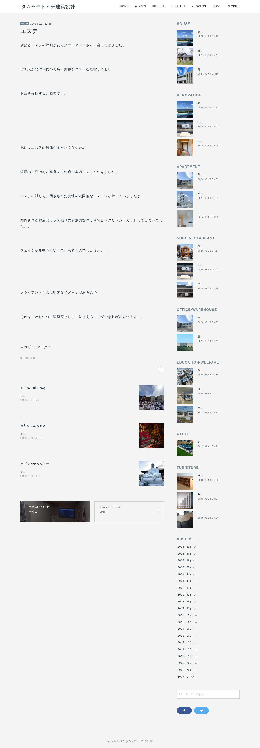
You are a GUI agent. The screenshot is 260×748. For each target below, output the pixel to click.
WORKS (140, 6)
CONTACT (178, 6)
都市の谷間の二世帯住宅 (213, 69)
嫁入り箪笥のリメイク (212, 475)
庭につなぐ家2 (207, 50)
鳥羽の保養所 (206, 174)
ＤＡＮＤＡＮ (206, 494)
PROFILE (158, 6)
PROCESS (199, 6)
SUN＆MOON (207, 513)
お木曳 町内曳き (33, 388)
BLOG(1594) (27, 358)
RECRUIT (233, 6)
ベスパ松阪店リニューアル (214, 389)
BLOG (216, 6)
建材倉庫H (204, 441)
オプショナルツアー (35, 463)
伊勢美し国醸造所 (209, 283)
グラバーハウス (207, 212)
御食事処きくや (207, 246)
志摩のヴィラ (206, 31)
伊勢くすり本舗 (207, 122)
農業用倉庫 (205, 336)
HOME (124, 6)
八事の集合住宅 (207, 193)
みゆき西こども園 (209, 370)
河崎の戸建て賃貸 (209, 140)
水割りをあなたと (33, 425)
